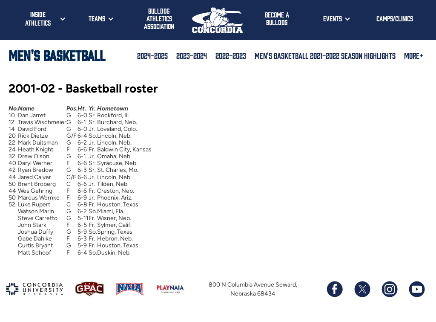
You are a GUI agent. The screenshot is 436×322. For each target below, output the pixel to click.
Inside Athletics (38, 18)
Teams (97, 18)
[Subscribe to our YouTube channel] (416, 289)
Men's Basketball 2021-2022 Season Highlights (325, 55)
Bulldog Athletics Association (159, 18)
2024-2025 (152, 55)
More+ (413, 55)
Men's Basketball (57, 55)
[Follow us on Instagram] (389, 289)
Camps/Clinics (394, 18)
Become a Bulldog (277, 18)
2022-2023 (230, 55)
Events (332, 18)
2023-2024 (191, 55)
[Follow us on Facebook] (334, 289)
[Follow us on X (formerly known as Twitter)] (362, 289)
